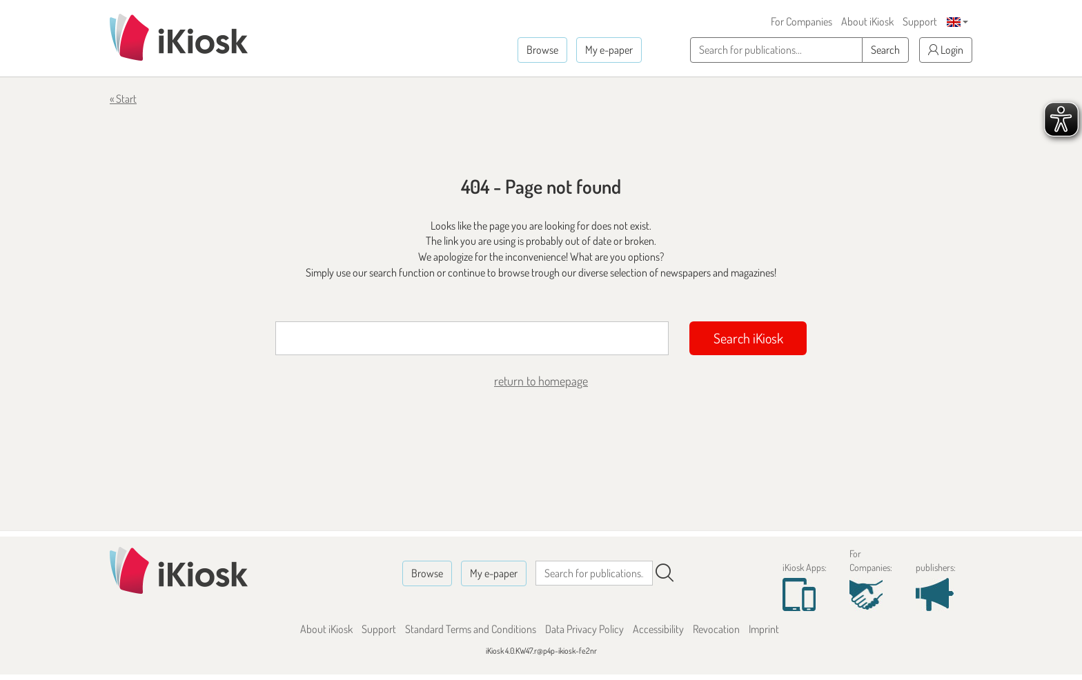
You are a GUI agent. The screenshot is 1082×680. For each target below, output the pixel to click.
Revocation (716, 629)
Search (885, 50)
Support (920, 21)
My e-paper (609, 50)
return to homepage (541, 380)
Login (945, 50)
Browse (542, 50)
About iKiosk (867, 21)
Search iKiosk (748, 338)
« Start (123, 99)
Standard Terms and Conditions (470, 629)
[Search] (664, 573)
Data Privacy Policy (584, 629)
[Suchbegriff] (472, 338)
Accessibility (658, 629)
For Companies (801, 21)
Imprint (764, 629)
